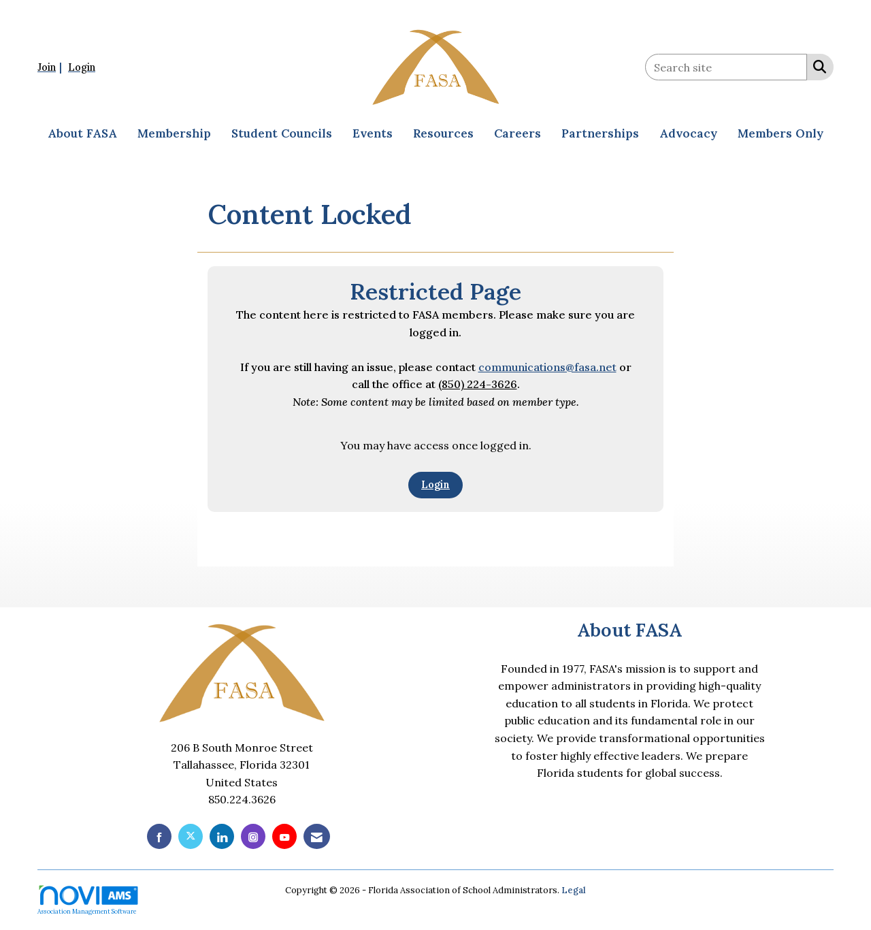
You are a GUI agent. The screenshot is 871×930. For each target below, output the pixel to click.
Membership (174, 133)
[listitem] (51, 67)
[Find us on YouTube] (284, 836)
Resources (443, 133)
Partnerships (600, 133)
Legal (573, 890)
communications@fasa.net (547, 367)
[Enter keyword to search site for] (726, 67)
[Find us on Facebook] (159, 836)
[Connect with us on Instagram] (253, 836)
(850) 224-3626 (477, 384)
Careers (517, 133)
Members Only (780, 133)
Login (435, 485)
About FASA (82, 133)
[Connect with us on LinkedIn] (222, 836)
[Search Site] (817, 66)
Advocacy (688, 133)
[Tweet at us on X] (190, 836)
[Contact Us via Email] (316, 836)
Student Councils (281, 133)
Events (372, 133)
